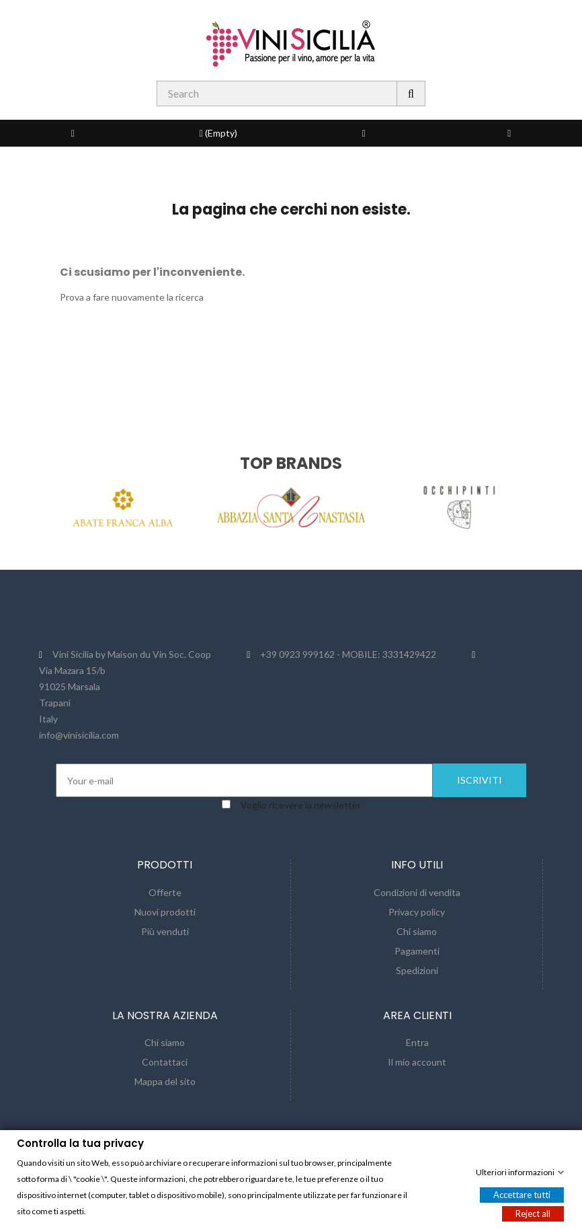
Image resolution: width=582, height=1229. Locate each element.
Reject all (532, 1212)
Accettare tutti (521, 1194)
